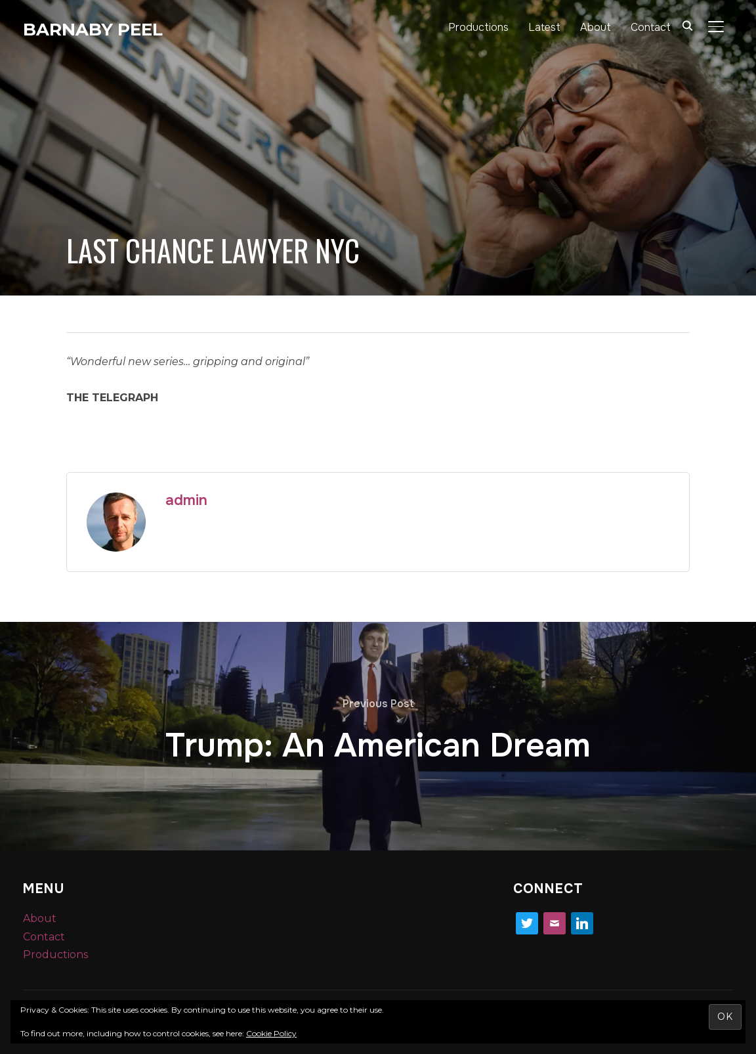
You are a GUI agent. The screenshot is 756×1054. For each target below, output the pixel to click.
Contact (651, 27)
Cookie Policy (271, 1033)
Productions (478, 27)
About (595, 27)
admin (186, 500)
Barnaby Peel (93, 29)
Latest (544, 27)
